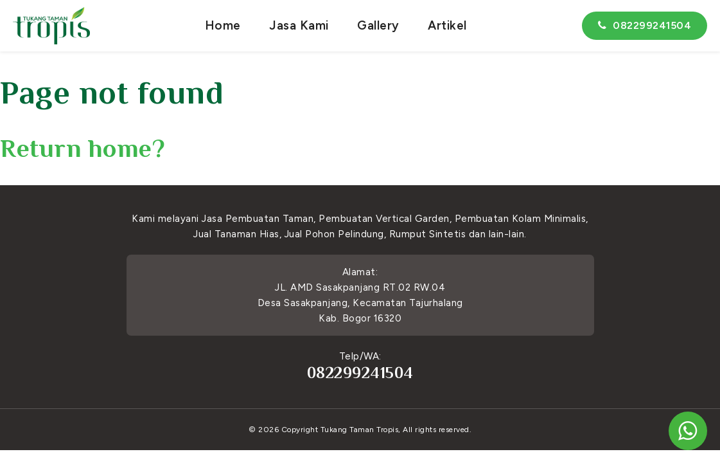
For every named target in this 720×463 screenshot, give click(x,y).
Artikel (447, 25)
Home (223, 25)
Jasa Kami (299, 25)
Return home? (82, 148)
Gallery (378, 25)
